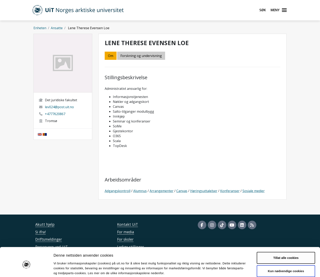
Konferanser (230, 191)
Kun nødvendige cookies (286, 253)
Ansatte (57, 28)
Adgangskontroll (117, 191)
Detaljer (217, 269)
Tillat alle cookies (286, 240)
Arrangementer (161, 191)
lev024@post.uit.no (59, 107)
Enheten (39, 28)
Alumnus (140, 191)
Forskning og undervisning (141, 55)
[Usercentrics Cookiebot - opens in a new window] (26, 269)
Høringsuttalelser (203, 191)
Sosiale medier (253, 191)
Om (110, 55)
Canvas (181, 191)
